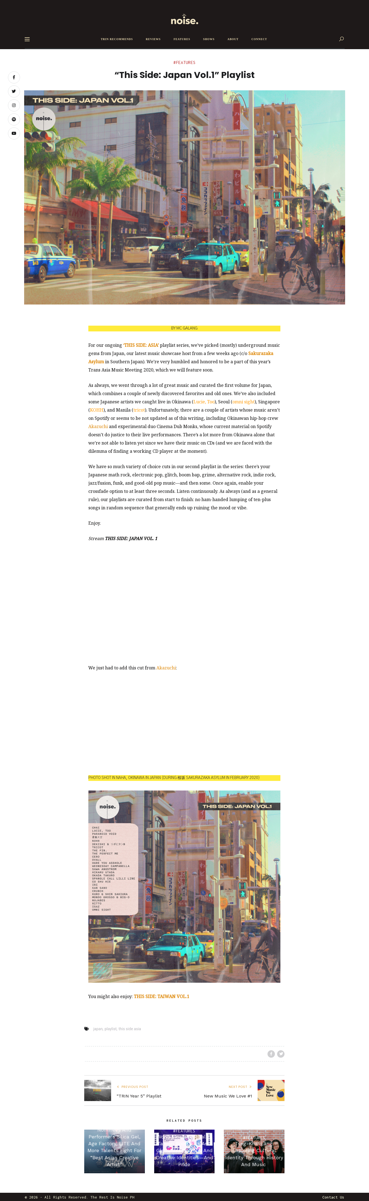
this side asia (130, 1029)
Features (186, 62)
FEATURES (182, 39)
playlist (111, 1029)
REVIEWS (153, 39)
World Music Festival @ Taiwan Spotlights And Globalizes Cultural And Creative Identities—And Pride (184, 1150)
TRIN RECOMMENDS (117, 39)
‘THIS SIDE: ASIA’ (141, 345)
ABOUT (233, 39)
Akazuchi (98, 426)
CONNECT (259, 39)
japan (98, 1029)
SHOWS (209, 39)
